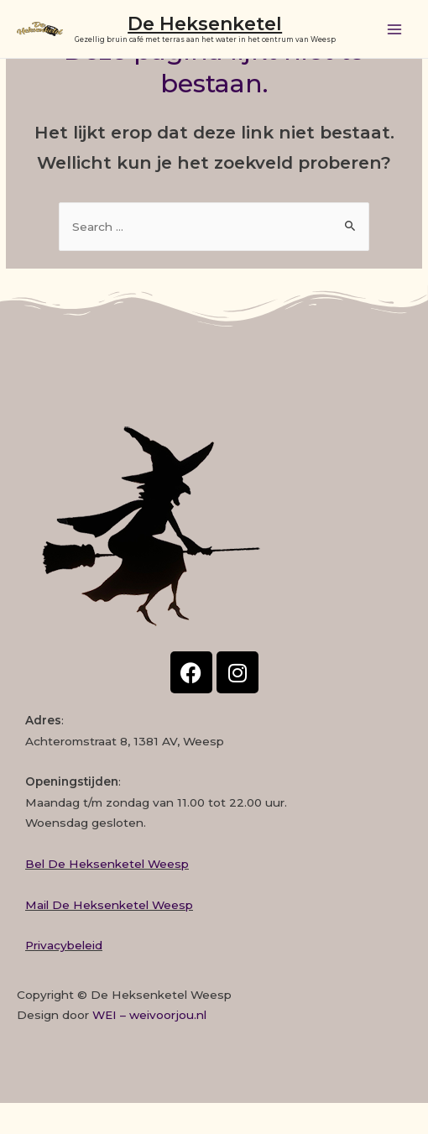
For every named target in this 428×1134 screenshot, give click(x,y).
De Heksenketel (205, 23)
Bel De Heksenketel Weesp (107, 863)
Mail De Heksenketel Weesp (109, 905)
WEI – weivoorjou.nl (149, 1015)
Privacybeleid (63, 945)
